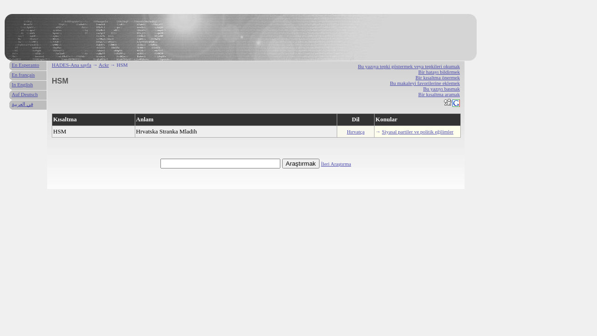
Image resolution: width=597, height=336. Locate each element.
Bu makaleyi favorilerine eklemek (425, 83)
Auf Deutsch (25, 94)
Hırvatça (356, 131)
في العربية (22, 104)
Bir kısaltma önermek (438, 77)
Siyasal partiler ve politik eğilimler (417, 131)
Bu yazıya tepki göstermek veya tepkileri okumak (409, 66)
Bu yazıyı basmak (441, 88)
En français (23, 74)
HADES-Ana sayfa (71, 65)
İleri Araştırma (336, 164)
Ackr (104, 65)
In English (22, 84)
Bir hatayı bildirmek (439, 72)
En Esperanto (25, 65)
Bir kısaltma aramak (439, 94)
